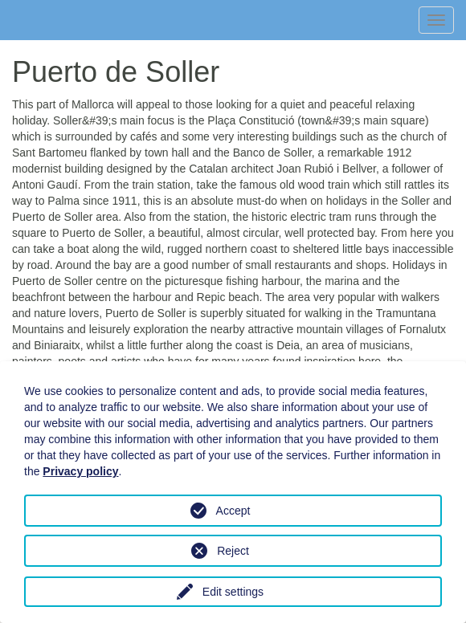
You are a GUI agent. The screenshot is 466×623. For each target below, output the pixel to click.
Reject (233, 550)
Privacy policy (80, 471)
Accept (233, 510)
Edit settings (233, 591)
